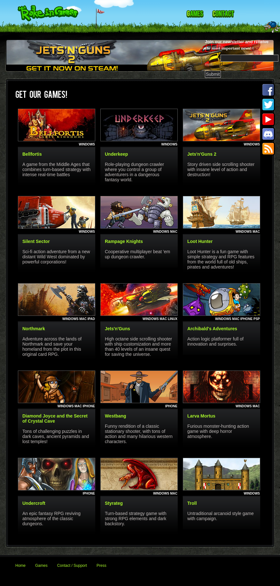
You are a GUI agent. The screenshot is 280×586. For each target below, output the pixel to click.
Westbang (115, 415)
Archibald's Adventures (212, 328)
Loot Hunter (200, 241)
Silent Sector (36, 241)
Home (20, 565)
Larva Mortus (201, 415)
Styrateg (114, 503)
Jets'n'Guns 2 (201, 154)
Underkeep (116, 154)
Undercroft (33, 503)
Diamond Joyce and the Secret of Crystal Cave (55, 418)
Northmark (33, 328)
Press (101, 565)
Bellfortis (32, 154)
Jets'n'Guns (117, 328)
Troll (192, 503)
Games (41, 565)
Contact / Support (72, 565)
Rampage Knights (124, 241)
